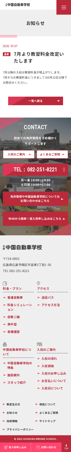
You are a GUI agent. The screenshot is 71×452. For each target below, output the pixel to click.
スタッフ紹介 (16, 382)
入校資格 (47, 366)
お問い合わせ (48, 447)
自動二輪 (13, 316)
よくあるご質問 (48, 413)
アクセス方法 (50, 304)
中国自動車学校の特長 (19, 365)
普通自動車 (15, 297)
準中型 (12, 324)
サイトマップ (47, 421)
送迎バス (47, 297)
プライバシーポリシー (20, 429)
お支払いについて (53, 380)
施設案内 (13, 375)
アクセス (43, 288)
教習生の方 (13, 404)
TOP (66, 448)
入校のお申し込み (53, 373)
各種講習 (13, 331)
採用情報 (12, 421)
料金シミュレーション (19, 307)
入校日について (52, 388)
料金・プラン (12, 288)
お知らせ (12, 413)
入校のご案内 (46, 349)
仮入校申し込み (17, 447)
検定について (47, 404)
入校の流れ (49, 358)
